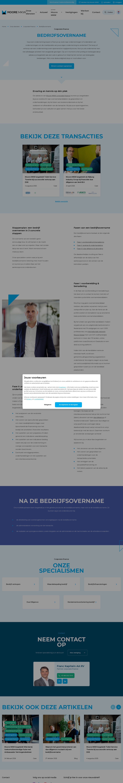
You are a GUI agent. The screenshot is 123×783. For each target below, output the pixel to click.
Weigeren (47, 404)
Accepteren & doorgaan (68, 404)
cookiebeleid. (39, 399)
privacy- (29, 399)
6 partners (62, 387)
